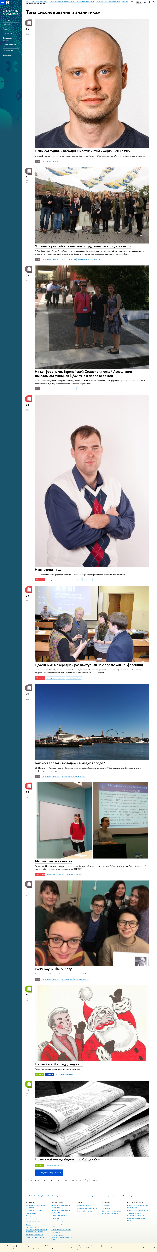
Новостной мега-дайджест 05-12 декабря (67, 1159)
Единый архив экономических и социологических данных (112, 1212)
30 (94, 1180)
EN (140, 2)
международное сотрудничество (89, 259)
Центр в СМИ (8, 51)
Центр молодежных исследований (102, 1196)
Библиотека (105, 1205)
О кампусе (31, 1202)
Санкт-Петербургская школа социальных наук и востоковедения (68, 1196)
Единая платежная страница (35, 1237)
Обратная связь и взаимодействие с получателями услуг (61, 1237)
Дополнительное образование (61, 1229)
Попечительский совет (33, 1219)
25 (76, 1180)
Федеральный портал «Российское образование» (136, 1214)
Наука (79, 1202)
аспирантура (87, 580)
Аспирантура (55, 1232)
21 (62, 1180)
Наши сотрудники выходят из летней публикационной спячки (83, 150)
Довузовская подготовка (59, 1215)
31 (97, 1180)
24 (73, 1180)
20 (59, 1180)
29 (90, 1180)
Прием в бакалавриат (58, 1221)
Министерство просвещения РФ (137, 1210)
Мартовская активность (53, 861)
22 (66, 1180)
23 (69, 1180)
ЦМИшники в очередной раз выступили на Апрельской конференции (89, 664)
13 (35, 1180)
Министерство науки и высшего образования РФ (137, 1206)
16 (45, 1180)
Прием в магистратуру (58, 1224)
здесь (119, 1246)
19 (55, 1180)
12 (31, 1180)
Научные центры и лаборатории (87, 1208)
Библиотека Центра (7, 39)
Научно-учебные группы (84, 1211)
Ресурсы (106, 1202)
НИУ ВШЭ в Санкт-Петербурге (36, 1196)
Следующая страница (49, 1172)
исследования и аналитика (50, 161)
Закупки (28, 1224)
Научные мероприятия (84, 1205)
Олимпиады (55, 1218)
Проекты (6, 29)
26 (80, 1180)
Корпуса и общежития (33, 1222)
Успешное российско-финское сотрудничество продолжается (83, 246)
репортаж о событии (69, 259)
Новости (118, 1196)
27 (83, 1180)
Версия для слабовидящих (34, 1234)
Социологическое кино (9, 45)
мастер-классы (67, 979)
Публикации (7, 34)
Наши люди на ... (48, 569)
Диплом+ (54, 1227)
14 (38, 1180)
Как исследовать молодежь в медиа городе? (70, 762)
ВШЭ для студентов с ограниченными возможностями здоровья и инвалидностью (36, 1229)
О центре (6, 20)
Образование (57, 1202)
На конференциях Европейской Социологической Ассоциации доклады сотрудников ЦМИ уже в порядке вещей (83, 373)
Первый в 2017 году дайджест (59, 1064)
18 (52, 1180)
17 (48, 1180)
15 (42, 1180)
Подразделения (31, 1213)
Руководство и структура (34, 1210)
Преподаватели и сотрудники (35, 1216)
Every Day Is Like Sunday (53, 968)
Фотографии (7, 55)
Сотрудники (7, 25)
